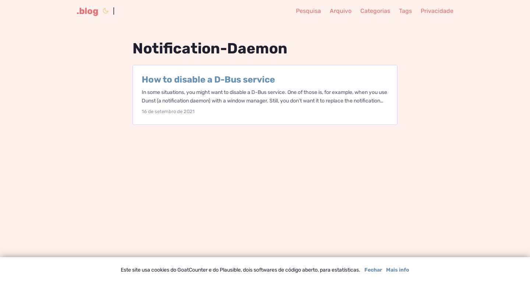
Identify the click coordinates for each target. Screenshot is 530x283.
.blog (87, 11)
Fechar (373, 270)
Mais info (397, 270)
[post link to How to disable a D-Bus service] (265, 95)
